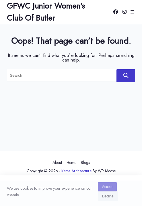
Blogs (85, 162)
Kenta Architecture (76, 171)
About (57, 162)
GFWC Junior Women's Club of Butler (46, 12)
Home (71, 162)
